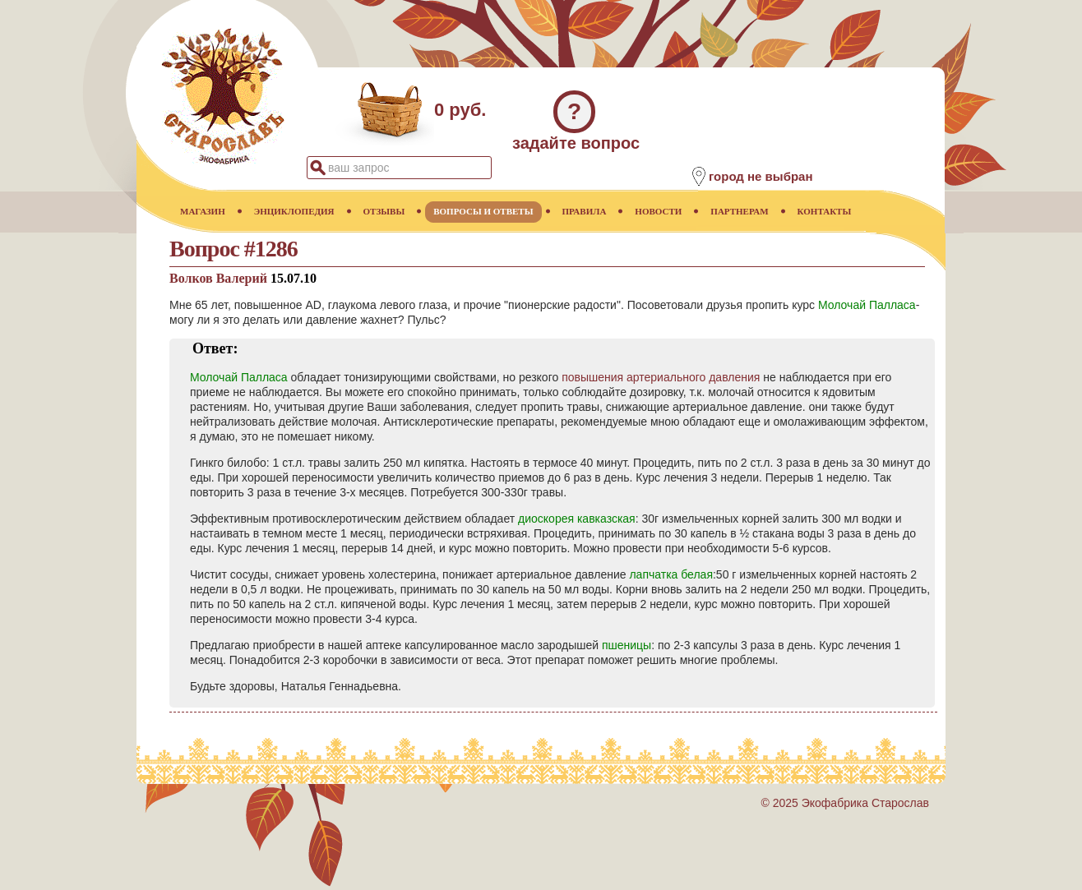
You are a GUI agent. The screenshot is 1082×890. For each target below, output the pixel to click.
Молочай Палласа (867, 304)
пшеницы (626, 645)
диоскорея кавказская (577, 518)
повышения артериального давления (661, 377)
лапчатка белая (671, 574)
